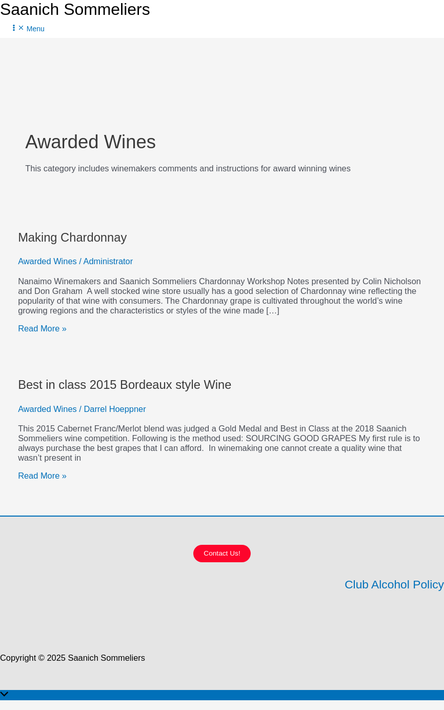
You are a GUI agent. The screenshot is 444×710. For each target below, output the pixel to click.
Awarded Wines (47, 261)
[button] (221, 553)
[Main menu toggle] (27, 28)
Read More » (42, 328)
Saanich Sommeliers (75, 9)
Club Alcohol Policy (394, 584)
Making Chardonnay (72, 237)
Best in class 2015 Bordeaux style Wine (124, 384)
